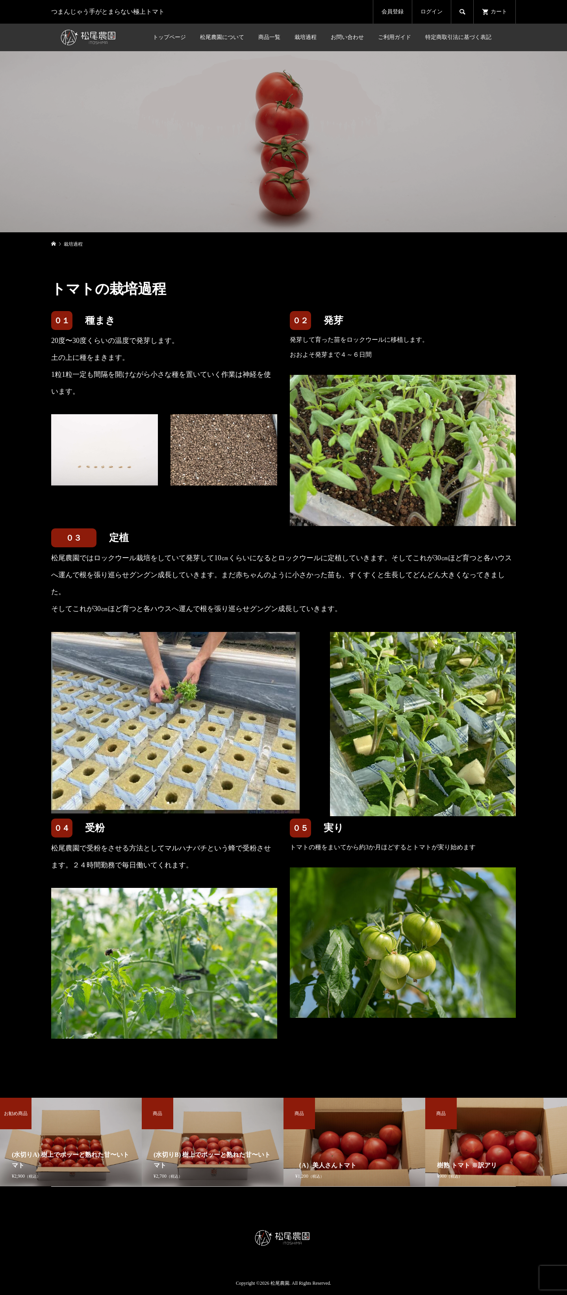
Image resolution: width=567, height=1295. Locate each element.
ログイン (432, 12)
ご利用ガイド (394, 37)
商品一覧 (269, 37)
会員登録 (393, 12)
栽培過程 (306, 37)
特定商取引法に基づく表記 (458, 37)
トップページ (169, 37)
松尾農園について (222, 37)
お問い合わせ (347, 37)
